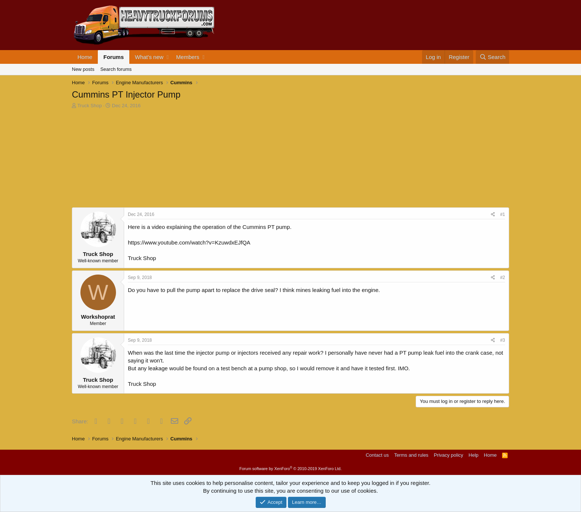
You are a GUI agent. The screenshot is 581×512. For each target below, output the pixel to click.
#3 (502, 340)
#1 (502, 214)
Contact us (377, 455)
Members (187, 57)
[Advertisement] (127, 159)
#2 (502, 277)
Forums (113, 57)
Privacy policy (448, 455)
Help (474, 455)
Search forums (116, 69)
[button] (167, 57)
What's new (149, 57)
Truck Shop (89, 105)
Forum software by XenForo (290, 468)
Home (84, 57)
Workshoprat (98, 317)
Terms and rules (411, 455)
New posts (83, 69)
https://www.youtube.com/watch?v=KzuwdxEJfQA (189, 242)
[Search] (492, 57)
